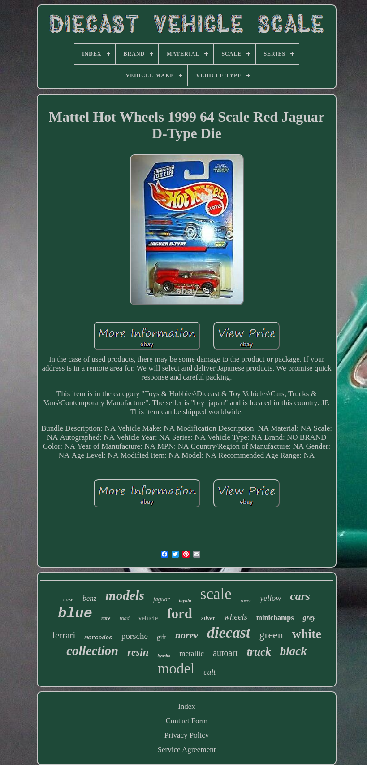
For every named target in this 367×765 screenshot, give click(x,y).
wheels (235, 616)
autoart (225, 653)
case (68, 599)
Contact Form (187, 721)
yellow (270, 598)
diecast (228, 632)
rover (246, 600)
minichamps (275, 617)
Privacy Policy (186, 735)
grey (308, 617)
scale (216, 594)
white (306, 634)
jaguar (161, 599)
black (293, 651)
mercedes (98, 637)
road (125, 618)
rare (106, 618)
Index (186, 706)
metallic (191, 653)
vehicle (148, 617)
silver (208, 618)
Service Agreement (187, 749)
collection (92, 650)
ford (179, 613)
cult (209, 672)
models (124, 595)
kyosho (163, 655)
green (271, 635)
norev (186, 635)
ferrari (63, 635)
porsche (134, 636)
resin (137, 652)
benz (89, 598)
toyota (185, 600)
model (176, 668)
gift (161, 637)
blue (75, 613)
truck (259, 652)
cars (300, 596)
